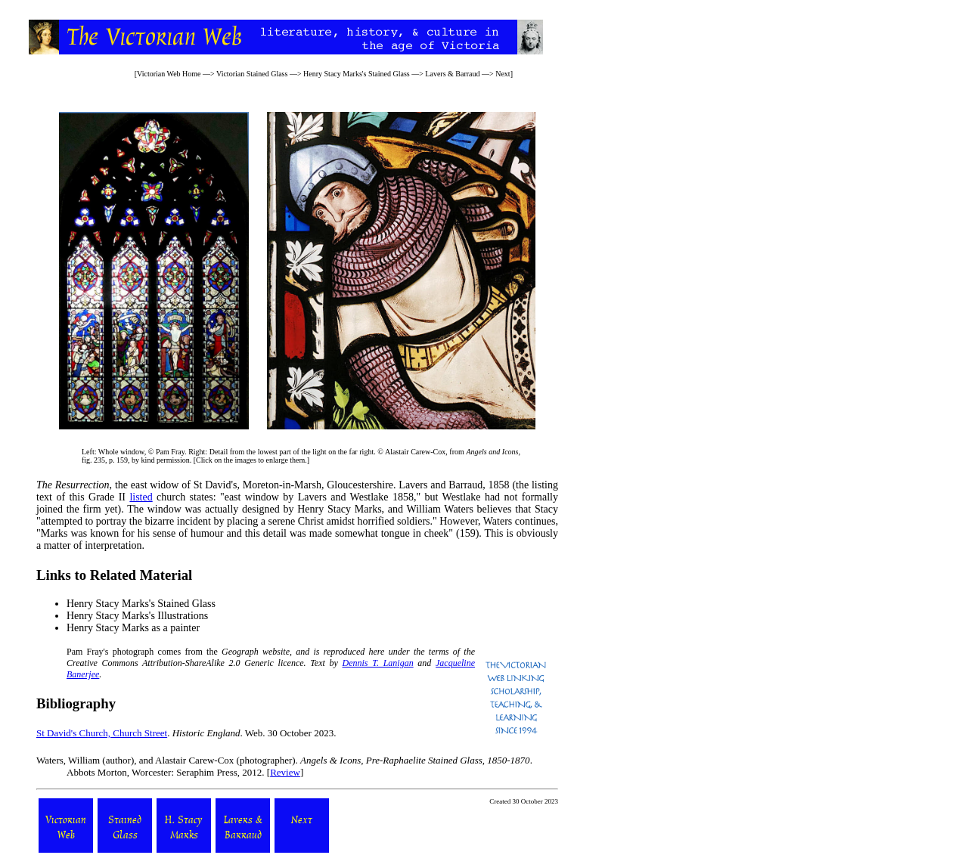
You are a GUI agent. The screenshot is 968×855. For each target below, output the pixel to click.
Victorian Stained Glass (251, 74)
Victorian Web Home (169, 74)
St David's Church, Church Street (101, 733)
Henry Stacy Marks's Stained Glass (356, 74)
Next (502, 74)
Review (285, 772)
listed (140, 497)
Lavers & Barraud (453, 74)
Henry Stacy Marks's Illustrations (137, 615)
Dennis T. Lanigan (378, 663)
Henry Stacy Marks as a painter (133, 628)
